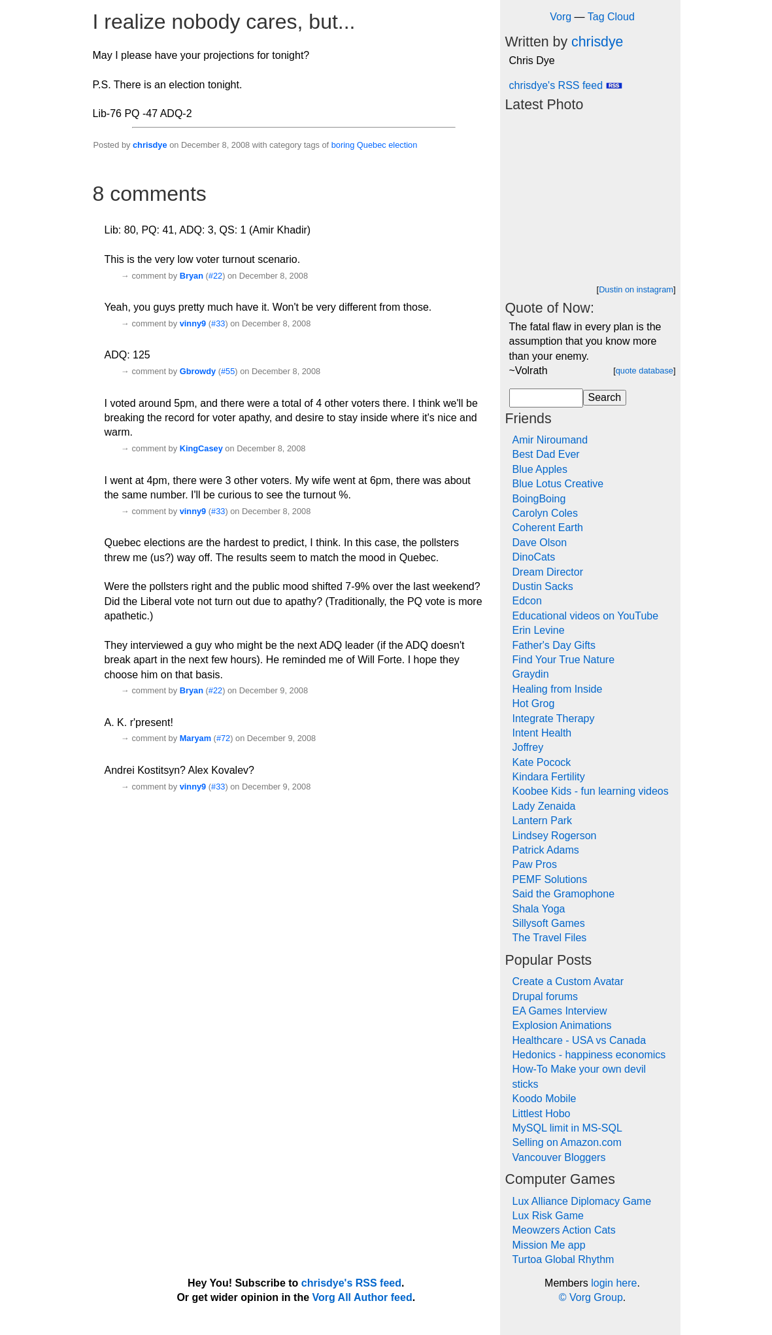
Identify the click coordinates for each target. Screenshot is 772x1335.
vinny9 (193, 323)
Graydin (530, 674)
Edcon (527, 600)
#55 (228, 371)
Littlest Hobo (541, 1113)
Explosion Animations (562, 1025)
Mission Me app (549, 1245)
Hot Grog (533, 703)
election (402, 145)
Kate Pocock (541, 762)
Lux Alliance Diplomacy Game (582, 1201)
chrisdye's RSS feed (565, 85)
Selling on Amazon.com (567, 1142)
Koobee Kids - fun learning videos (590, 791)
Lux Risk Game (548, 1215)
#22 (215, 276)
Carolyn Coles (545, 513)
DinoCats (534, 557)
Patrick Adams (545, 850)
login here (614, 1283)
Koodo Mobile (544, 1098)
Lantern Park (542, 820)
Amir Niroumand (550, 439)
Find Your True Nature (563, 659)
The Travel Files (549, 937)
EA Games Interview (559, 1010)
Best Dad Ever (546, 454)
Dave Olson (539, 542)
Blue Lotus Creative (558, 483)
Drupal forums (545, 996)
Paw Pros (534, 864)
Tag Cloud (611, 16)
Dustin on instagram (636, 289)
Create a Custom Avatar (568, 981)
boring (343, 145)
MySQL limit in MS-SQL (567, 1128)
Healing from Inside (557, 689)
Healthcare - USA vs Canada (579, 1040)
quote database (644, 370)
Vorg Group (596, 1297)
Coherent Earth (548, 527)
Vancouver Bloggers (559, 1157)
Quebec (371, 145)
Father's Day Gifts (554, 645)
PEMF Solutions (550, 879)
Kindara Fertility (548, 776)
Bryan (191, 276)
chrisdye (150, 145)
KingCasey (201, 448)
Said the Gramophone (563, 893)
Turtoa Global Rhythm (563, 1259)
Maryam (195, 738)
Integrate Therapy (553, 718)
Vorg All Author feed (362, 1297)
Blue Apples (540, 469)
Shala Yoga (538, 908)
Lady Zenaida (544, 806)
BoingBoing (539, 498)
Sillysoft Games (548, 923)
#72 (223, 738)
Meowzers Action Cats (564, 1230)
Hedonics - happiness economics (589, 1054)
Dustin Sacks (542, 586)
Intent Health (542, 732)
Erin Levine (538, 630)
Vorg (560, 16)
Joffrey (528, 747)
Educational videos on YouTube (585, 615)
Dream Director (547, 572)
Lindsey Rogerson (554, 835)
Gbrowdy (198, 371)
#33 (218, 323)
